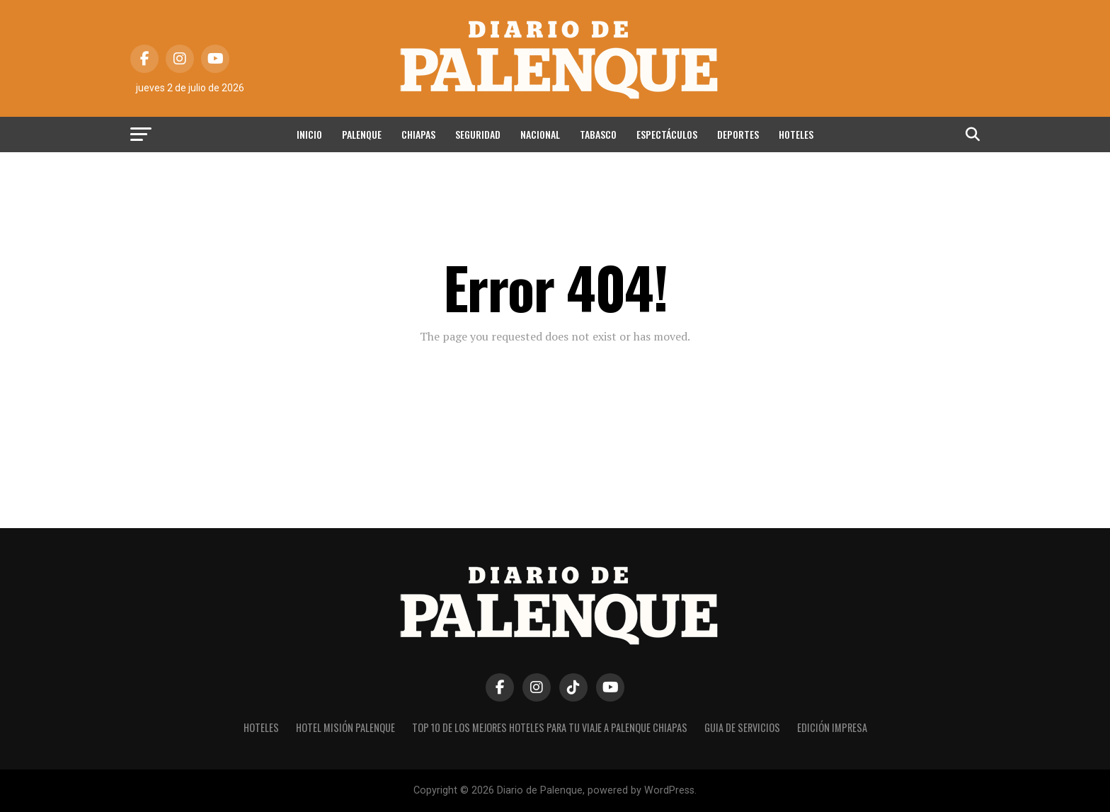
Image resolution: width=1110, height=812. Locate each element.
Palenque (362, 134)
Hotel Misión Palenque (345, 727)
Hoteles (796, 134)
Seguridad (477, 134)
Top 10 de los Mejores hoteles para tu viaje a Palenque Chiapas (549, 727)
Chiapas (418, 134)
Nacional (540, 134)
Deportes (738, 134)
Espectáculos (666, 134)
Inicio (309, 134)
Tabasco (598, 134)
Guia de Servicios (742, 727)
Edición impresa (832, 727)
